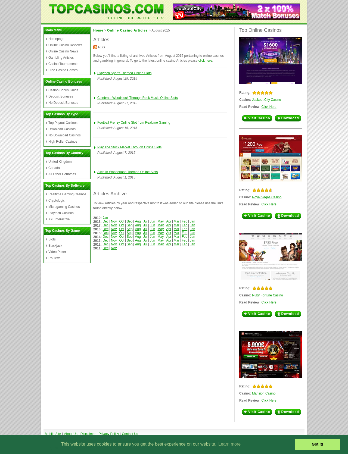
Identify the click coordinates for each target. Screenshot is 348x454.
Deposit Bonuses (60, 96)
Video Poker (57, 252)
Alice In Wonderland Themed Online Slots (127, 172)
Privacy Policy (109, 434)
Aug (138, 221)
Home (98, 30)
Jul (145, 221)
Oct (121, 221)
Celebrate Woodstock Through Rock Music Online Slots (137, 98)
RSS (101, 47)
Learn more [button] (229, 444)
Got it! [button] (317, 444)
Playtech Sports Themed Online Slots (124, 73)
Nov (114, 221)
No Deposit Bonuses (63, 103)
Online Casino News (63, 51)
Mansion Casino (263, 393)
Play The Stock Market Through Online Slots (129, 147)
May (160, 221)
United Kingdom (60, 162)
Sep (129, 221)
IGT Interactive (59, 219)
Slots (52, 239)
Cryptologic (56, 200)
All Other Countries (62, 174)
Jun (152, 221)
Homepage (56, 39)
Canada (54, 168)
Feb (185, 221)
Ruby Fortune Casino (267, 295)
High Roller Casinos (62, 141)
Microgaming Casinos (64, 207)
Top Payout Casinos (62, 123)
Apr (168, 221)
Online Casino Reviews (65, 45)
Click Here (268, 107)
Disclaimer (88, 434)
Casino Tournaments (63, 64)
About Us (70, 434)
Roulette (54, 258)
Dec (105, 221)
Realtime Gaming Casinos (67, 194)
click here (205, 60)
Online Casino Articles (127, 30)
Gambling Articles (61, 58)
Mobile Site (53, 434)
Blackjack (55, 246)
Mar (176, 221)
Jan (105, 218)
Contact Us (130, 434)
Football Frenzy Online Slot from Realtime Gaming (133, 122)
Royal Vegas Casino (266, 197)
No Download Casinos (64, 135)
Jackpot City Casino (266, 100)
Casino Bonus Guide (63, 90)
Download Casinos (62, 129)
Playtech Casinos (61, 213)
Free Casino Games (62, 70)
